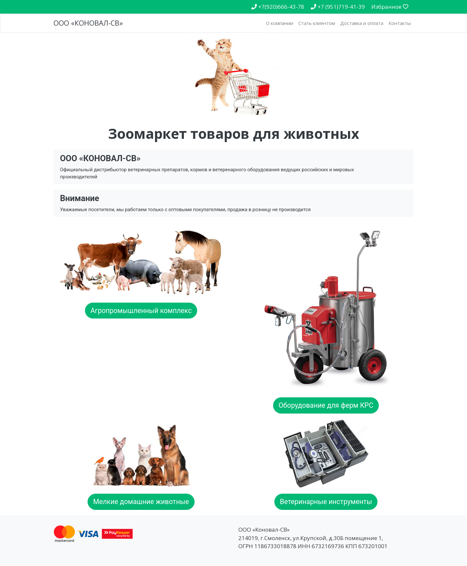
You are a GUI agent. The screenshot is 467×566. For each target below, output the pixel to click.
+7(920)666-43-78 (277, 6)
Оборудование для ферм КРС (326, 405)
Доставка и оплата (361, 23)
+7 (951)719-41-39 (338, 6)
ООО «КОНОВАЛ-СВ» (88, 23)
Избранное (389, 6)
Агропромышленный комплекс (141, 311)
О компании (279, 23)
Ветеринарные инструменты (326, 502)
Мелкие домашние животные (141, 502)
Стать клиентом (316, 23)
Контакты (400, 23)
